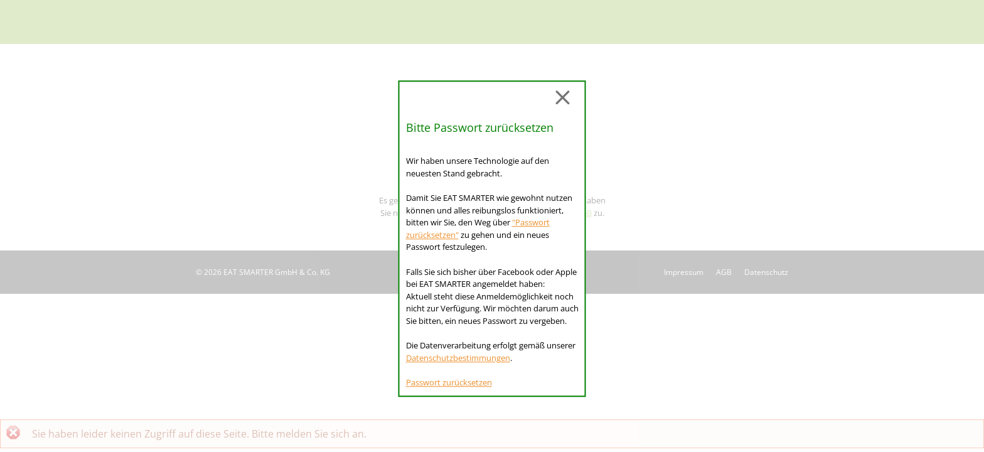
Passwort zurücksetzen (449, 382)
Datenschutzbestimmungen (458, 357)
